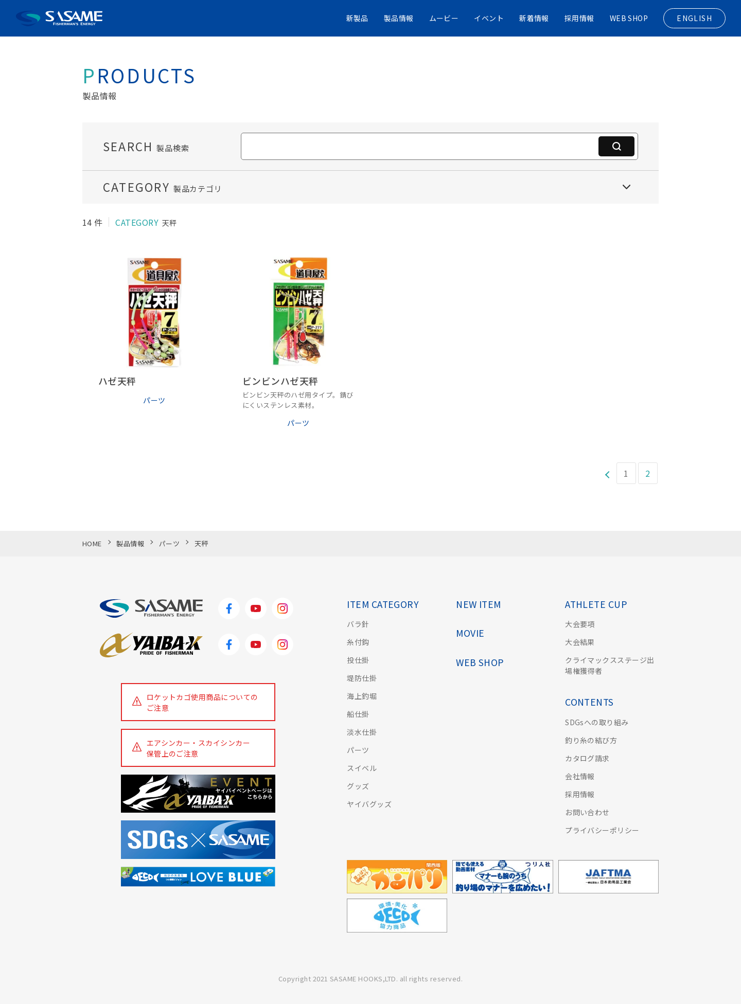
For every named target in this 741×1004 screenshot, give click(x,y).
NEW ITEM (478, 604)
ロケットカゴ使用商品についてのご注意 (202, 702)
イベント (489, 18)
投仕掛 (358, 660)
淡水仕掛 (362, 732)
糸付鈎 (358, 642)
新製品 (356, 18)
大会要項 (580, 624)
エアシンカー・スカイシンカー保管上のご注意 (199, 748)
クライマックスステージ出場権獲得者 (610, 665)
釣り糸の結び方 (591, 740)
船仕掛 (358, 714)
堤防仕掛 (362, 678)
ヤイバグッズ (369, 804)
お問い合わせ (587, 812)
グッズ (358, 786)
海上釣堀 (362, 696)
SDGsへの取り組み (597, 722)
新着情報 (534, 18)
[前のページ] (606, 473)
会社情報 (580, 776)
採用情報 (579, 18)
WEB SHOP (628, 18)
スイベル (362, 768)
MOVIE (470, 632)
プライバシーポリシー (602, 830)
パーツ (358, 750)
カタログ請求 (587, 758)
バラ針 (358, 624)
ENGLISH (694, 18)
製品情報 (398, 18)
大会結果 (580, 642)
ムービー (443, 18)
